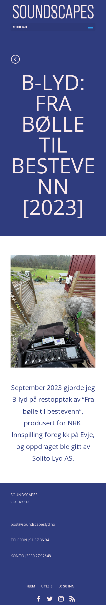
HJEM (31, 586)
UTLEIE (46, 586)
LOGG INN (66, 586)
